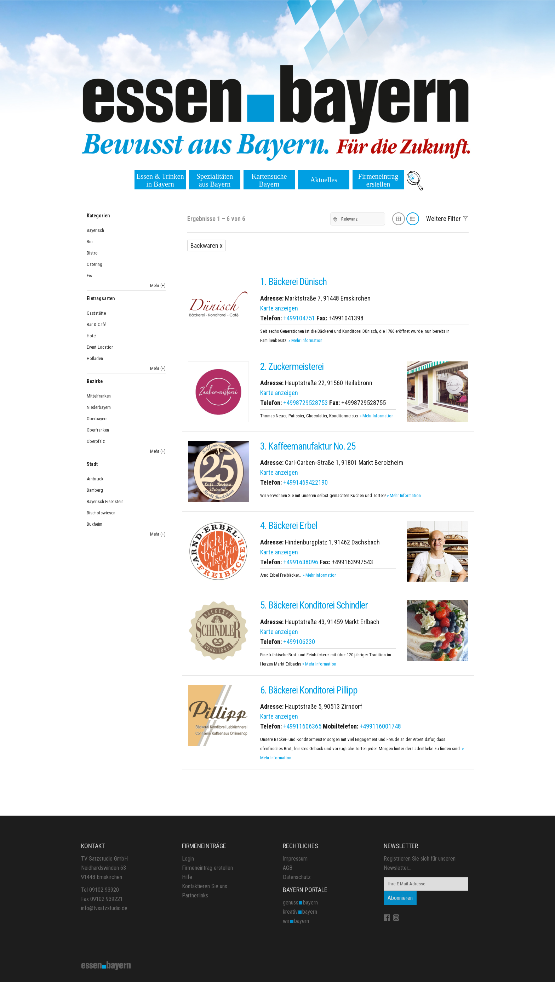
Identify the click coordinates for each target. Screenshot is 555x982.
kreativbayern (300, 911)
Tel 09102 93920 (100, 889)
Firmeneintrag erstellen (378, 180)
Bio (90, 241)
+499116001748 (380, 726)
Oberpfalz (96, 441)
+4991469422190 (305, 482)
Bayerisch (95, 230)
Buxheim (94, 524)
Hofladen (95, 358)
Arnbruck (95, 478)
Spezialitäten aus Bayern (214, 180)
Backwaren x (206, 245)
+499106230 (299, 641)
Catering (94, 264)
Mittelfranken (99, 396)
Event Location (100, 347)
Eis (89, 275)
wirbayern (296, 921)
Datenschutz (297, 877)
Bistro (92, 253)
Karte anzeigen (279, 308)
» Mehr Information (305, 340)
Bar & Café (96, 324)
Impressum (295, 858)
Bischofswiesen (101, 512)
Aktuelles (323, 180)
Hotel (92, 335)
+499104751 (299, 318)
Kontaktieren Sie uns (204, 886)
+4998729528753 (305, 402)
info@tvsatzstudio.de (104, 908)
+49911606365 (302, 726)
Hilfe (187, 877)
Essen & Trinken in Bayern (160, 180)
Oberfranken (98, 430)
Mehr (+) (158, 285)
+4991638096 (300, 562)
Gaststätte (96, 313)
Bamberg (95, 490)
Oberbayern (97, 418)
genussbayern (300, 902)
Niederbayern (99, 407)
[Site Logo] (106, 965)
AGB (287, 867)
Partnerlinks (195, 895)
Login (188, 858)
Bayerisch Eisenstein (105, 501)
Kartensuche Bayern (269, 180)
